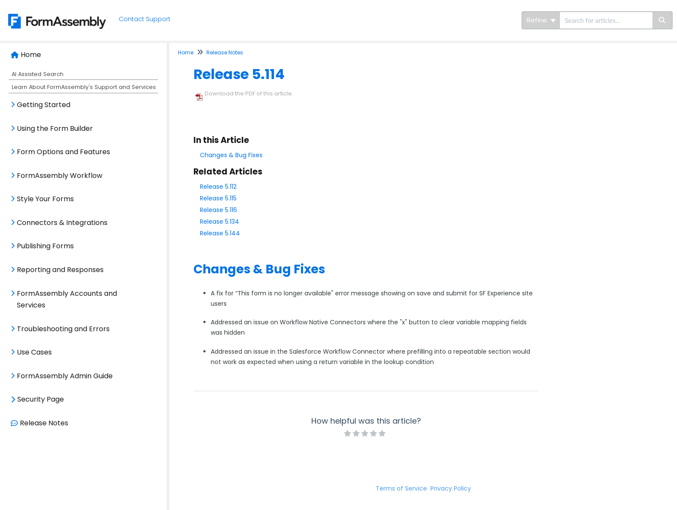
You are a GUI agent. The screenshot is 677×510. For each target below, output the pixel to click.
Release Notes (44, 423)
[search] (606, 20)
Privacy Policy (450, 488)
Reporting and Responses (60, 270)
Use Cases (34, 352)
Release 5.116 (218, 210)
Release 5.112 (218, 186)
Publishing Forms (45, 246)
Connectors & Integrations (62, 223)
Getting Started (43, 105)
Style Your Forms (45, 199)
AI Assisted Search (37, 74)
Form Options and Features (63, 152)
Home (31, 55)
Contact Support (147, 19)
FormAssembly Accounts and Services (67, 299)
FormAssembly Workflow (59, 176)
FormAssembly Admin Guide (65, 376)
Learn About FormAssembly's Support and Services (84, 87)
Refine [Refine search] (541, 20)
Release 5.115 (218, 198)
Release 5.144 (220, 233)
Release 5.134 (219, 221)
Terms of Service (401, 488)
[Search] (662, 20)
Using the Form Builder (55, 128)
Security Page (40, 399)
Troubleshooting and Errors (63, 329)
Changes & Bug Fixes (231, 155)
